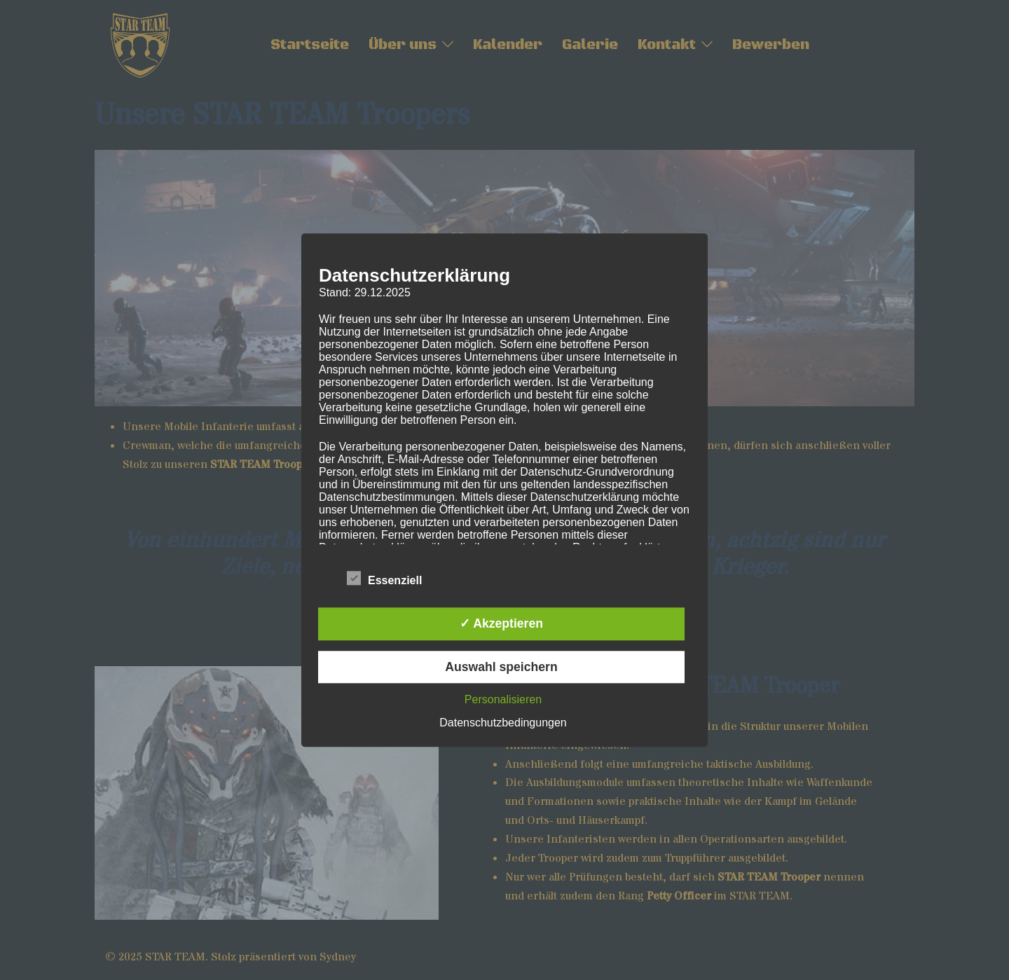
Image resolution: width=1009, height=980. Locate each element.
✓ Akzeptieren (501, 624)
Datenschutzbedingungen (502, 723)
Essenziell (384, 578)
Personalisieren (503, 699)
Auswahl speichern (501, 667)
